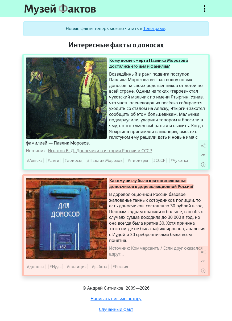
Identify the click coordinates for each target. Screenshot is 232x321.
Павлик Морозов (106, 160)
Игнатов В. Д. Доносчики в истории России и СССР (100, 151)
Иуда (57, 266)
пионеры (139, 160)
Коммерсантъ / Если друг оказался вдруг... (156, 251)
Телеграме (154, 28)
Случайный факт (116, 309)
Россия (121, 266)
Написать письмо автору (116, 299)
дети (54, 160)
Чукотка (180, 160)
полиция (78, 266)
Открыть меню (205, 11)
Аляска (36, 160)
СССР (160, 160)
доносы (74, 160)
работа (100, 266)
